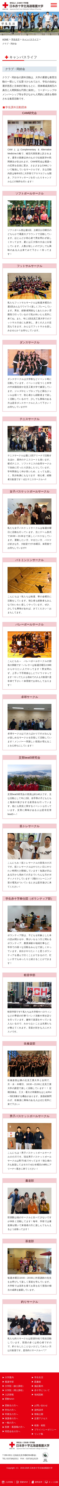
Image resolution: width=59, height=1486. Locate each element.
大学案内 (9, 1377)
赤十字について (42, 1390)
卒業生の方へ (11, 1414)
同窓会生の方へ (12, 1431)
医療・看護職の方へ (15, 1427)
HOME (5, 39)
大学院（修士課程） (15, 1386)
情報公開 (38, 1414)
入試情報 (9, 1394)
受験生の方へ (11, 1405)
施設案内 (38, 1386)
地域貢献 (38, 1394)
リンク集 (38, 1434)
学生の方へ (10, 1410)
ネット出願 (53, 1482)
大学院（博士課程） (15, 1390)
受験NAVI (9, 1399)
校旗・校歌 (39, 1425)
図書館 (37, 1382)
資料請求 (38, 1410)
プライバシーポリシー (45, 1430)
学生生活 (15, 39)
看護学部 (9, 1382)
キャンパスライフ (30, 39)
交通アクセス (41, 1418)
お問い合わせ (41, 1405)
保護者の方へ (11, 1418)
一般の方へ (10, 1423)
